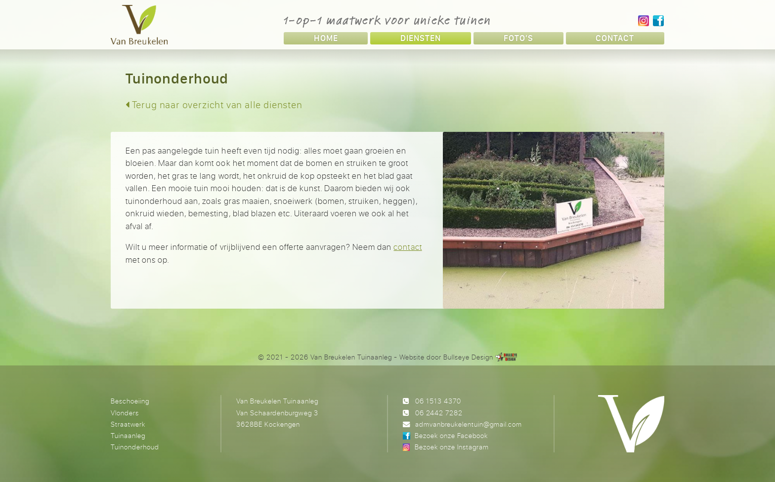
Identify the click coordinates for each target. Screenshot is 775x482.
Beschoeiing (130, 400)
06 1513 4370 (438, 400)
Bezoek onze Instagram (452, 446)
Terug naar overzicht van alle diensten (214, 104)
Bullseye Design (468, 357)
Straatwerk (128, 424)
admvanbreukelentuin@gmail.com (468, 424)
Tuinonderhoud (135, 446)
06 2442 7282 (439, 412)
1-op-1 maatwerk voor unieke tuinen (387, 20)
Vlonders (125, 412)
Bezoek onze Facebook (451, 435)
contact (407, 246)
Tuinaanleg (128, 435)
